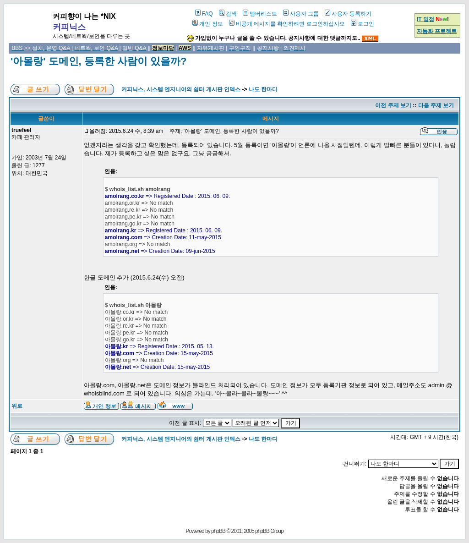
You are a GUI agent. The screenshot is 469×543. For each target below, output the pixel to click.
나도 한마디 (263, 89)
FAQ (204, 14)
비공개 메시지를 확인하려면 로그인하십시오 (287, 24)
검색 (228, 14)
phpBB (218, 531)
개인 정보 (207, 24)
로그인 (362, 24)
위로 (16, 406)
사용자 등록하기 (348, 14)
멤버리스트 (260, 14)
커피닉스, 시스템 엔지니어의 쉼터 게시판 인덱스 (180, 89)
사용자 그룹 (301, 14)
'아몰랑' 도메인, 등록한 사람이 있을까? (98, 61)
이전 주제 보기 (393, 105)
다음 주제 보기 (436, 105)
